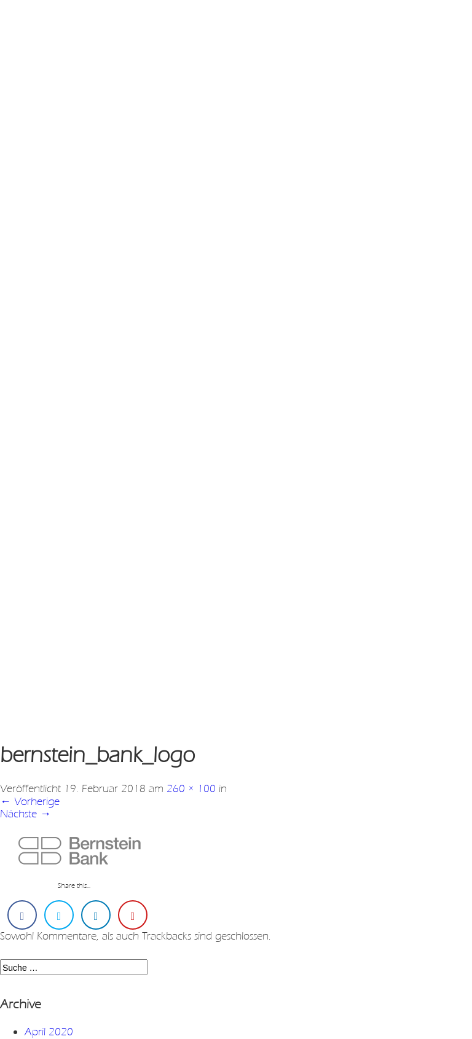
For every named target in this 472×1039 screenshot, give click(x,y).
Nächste (25, 813)
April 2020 (49, 1031)
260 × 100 (191, 788)
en (57, 24)
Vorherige (30, 801)
